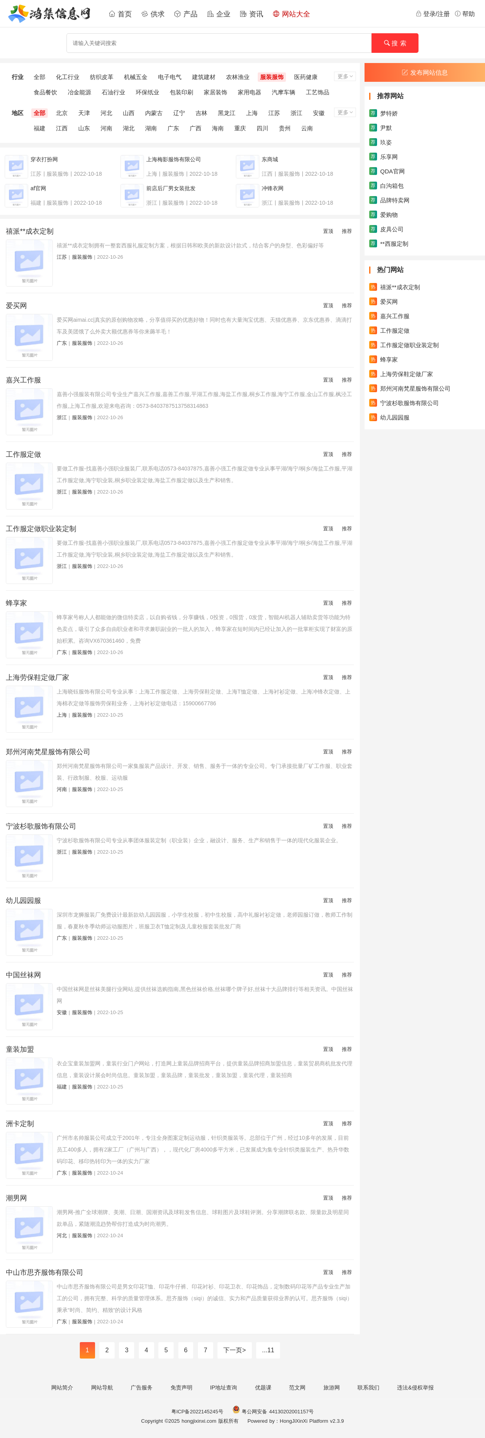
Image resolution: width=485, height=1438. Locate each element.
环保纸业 (147, 92)
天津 (84, 113)
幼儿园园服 (23, 901)
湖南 (151, 128)
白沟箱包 (386, 185)
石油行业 (113, 92)
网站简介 (62, 1387)
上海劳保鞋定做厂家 (37, 677)
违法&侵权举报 (415, 1387)
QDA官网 (387, 171)
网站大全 (291, 14)
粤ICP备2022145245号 (197, 1412)
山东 (84, 128)
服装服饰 (272, 77)
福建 (39, 128)
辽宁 (179, 113)
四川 (262, 128)
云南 (307, 128)
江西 (62, 128)
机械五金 (135, 77)
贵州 (285, 128)
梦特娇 (383, 113)
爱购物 (383, 214)
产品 (186, 14)
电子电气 (169, 77)
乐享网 (383, 156)
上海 (252, 113)
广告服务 (142, 1387)
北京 (62, 113)
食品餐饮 (45, 92)
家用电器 (249, 92)
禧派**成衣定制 (30, 231)
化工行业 (67, 77)
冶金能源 (79, 92)
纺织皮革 (101, 77)
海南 (218, 128)
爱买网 (16, 306)
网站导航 (102, 1387)
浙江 (296, 113)
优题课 (263, 1387)
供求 (153, 14)
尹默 (380, 128)
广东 (173, 128)
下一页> (234, 1350)
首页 (120, 14)
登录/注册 (432, 13)
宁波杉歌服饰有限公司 (41, 826)
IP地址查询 (223, 1387)
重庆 (240, 128)
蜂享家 (16, 603)
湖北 (129, 128)
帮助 (464, 13)
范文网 (297, 1387)
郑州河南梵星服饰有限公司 (48, 752)
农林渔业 (238, 77)
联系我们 (368, 1387)
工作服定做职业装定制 (41, 529)
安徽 (319, 113)
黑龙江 (226, 113)
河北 (106, 113)
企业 (218, 14)
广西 (195, 128)
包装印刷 (181, 92)
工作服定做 (23, 454)
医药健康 (306, 77)
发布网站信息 (425, 72)
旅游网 (331, 1387)
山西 (129, 113)
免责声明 (181, 1387)
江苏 (274, 113)
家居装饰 (215, 92)
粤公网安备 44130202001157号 (273, 1412)
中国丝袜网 (23, 975)
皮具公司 (386, 229)
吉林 (201, 113)
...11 (268, 1350)
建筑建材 (204, 77)
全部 (39, 77)
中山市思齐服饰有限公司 (44, 1272)
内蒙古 (154, 113)
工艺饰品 (317, 92)
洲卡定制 (20, 1124)
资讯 (251, 14)
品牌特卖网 (389, 200)
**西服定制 (388, 243)
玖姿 (380, 142)
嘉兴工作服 (23, 380)
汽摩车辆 (283, 92)
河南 (106, 128)
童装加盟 (20, 1049)
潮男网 (16, 1198)
